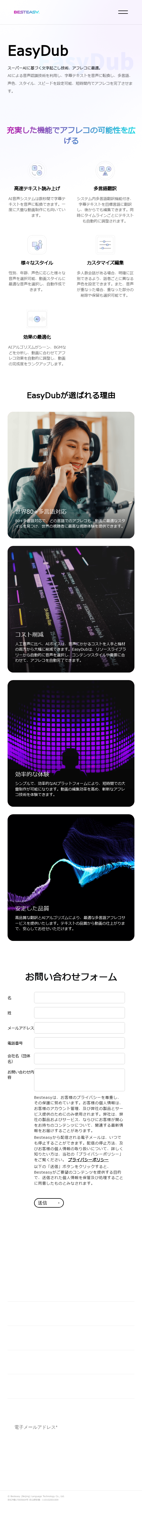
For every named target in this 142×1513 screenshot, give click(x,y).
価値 (13, 1313)
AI (11, 1289)
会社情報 (19, 1386)
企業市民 (19, 1362)
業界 (13, 1337)
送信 (42, 1202)
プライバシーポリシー (88, 1160)
